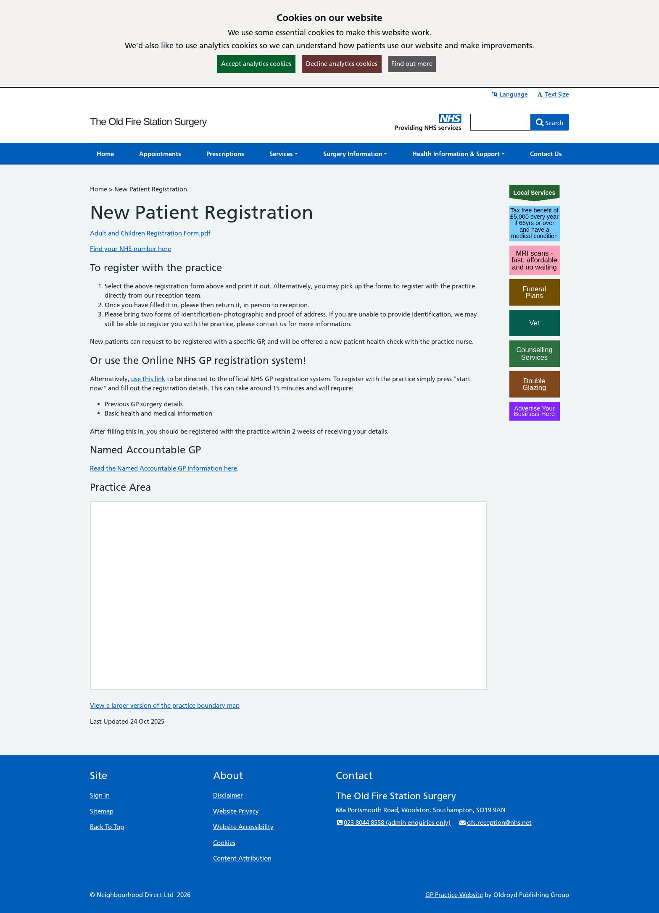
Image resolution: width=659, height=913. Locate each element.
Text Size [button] (552, 94)
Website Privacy (236, 811)
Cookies (224, 843)
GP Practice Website (454, 895)
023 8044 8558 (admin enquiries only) (393, 823)
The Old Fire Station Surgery (148, 121)
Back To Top (107, 827)
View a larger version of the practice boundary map (165, 705)
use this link (148, 379)
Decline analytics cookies (341, 64)
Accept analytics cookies (256, 64)
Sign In (100, 795)
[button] (284, 154)
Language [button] (509, 94)
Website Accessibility (243, 827)
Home (98, 189)
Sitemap (101, 811)
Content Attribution (242, 858)
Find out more (411, 64)
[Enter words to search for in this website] (500, 122)
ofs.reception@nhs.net (495, 823)
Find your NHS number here (130, 249)
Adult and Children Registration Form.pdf (150, 233)
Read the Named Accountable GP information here (163, 468)
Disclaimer (228, 795)
